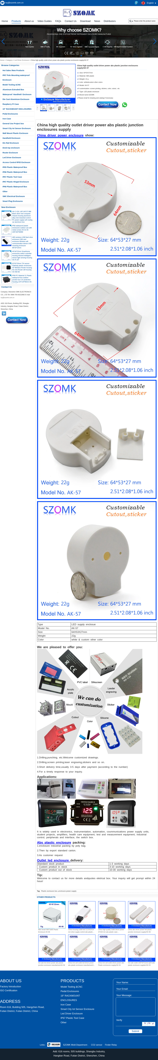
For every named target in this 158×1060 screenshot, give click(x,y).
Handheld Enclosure (11, 138)
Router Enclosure (10, 153)
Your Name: (122, 982)
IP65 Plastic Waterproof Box (15, 167)
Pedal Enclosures (10, 114)
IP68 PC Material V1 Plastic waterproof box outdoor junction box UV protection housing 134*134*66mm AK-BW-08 (22, 282)
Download (85, 21)
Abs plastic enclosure (54, 842)
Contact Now (17, 320)
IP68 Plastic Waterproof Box (15, 187)
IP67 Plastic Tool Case (12, 177)
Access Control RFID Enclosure (16, 162)
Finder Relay (111, 1045)
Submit (135, 1031)
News (97, 21)
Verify (119, 1020)
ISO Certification (8, 990)
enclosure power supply (67, 891)
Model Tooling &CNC (12, 85)
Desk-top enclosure (11, 148)
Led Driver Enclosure (21, 60)
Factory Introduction (10, 986)
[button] (74, 55)
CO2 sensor (96, 1045)
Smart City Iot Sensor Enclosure (17, 128)
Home (5, 21)
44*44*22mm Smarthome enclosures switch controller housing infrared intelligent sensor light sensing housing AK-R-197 (22, 258)
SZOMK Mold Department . (75, 1045)
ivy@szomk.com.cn (14, 3)
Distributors (110, 21)
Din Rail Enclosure (11, 143)
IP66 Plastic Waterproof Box (15, 172)
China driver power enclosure (60, 135)
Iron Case (7, 119)
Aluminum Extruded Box (13, 90)
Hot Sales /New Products (13, 70)
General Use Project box (13, 123)
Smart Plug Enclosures (13, 201)
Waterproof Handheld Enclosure (17, 94)
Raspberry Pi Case (11, 104)
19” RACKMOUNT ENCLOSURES (17, 109)
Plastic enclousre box (49, 891)
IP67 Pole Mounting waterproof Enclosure (16, 77)
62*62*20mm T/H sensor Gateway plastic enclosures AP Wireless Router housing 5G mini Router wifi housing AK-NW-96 (22, 270)
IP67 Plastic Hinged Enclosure (16, 182)
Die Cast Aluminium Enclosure (16, 99)
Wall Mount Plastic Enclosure (15, 133)
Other (5, 191)
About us (29, 21)
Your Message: (124, 995)
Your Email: (122, 989)
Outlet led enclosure (53, 860)
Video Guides (44, 21)
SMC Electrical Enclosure (14, 196)
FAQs (58, 21)
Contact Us (70, 21)
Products (16, 21)
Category (9, 60)
